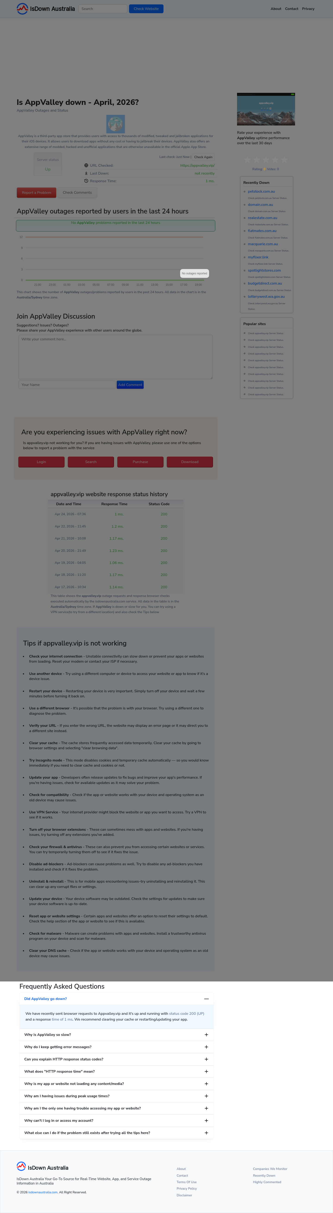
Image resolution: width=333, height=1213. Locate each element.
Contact (182, 1175)
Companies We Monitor (270, 1169)
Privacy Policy (187, 1188)
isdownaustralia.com (43, 1192)
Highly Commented (267, 1182)
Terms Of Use (187, 1182)
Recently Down (264, 1175)
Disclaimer (184, 1195)
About (181, 1169)
